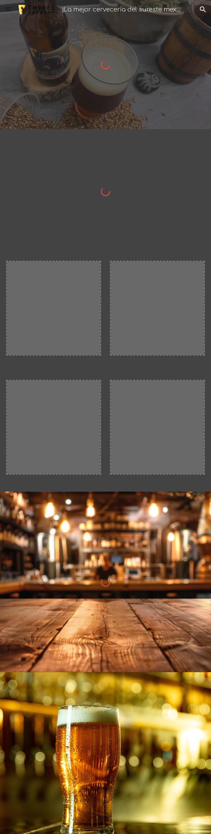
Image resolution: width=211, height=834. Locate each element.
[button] (8, 9)
